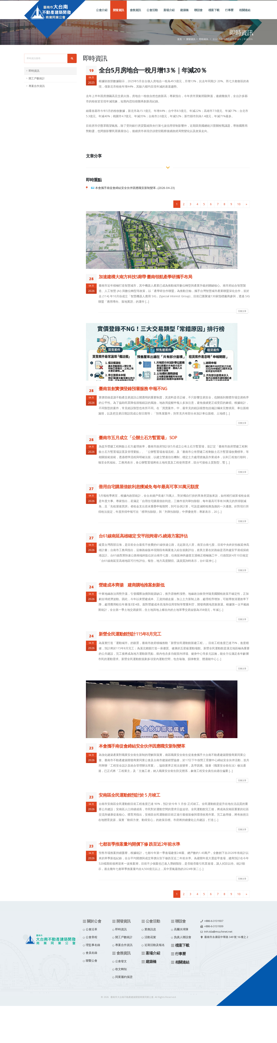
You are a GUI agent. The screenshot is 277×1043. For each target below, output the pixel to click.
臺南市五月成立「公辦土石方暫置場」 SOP (138, 437)
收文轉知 (121, 969)
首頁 (179, 39)
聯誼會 (198, 14)
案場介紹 (169, 14)
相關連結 (244, 14)
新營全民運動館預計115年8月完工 (130, 634)
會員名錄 (91, 953)
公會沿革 (91, 929)
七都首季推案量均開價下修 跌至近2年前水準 (139, 844)
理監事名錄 (93, 945)
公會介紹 (101, 14)
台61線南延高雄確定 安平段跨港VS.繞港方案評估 (143, 536)
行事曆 (229, 14)
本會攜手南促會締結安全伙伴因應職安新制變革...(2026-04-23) (135, 188)
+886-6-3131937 (213, 921)
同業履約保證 (124, 977)
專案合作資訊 (37, 86)
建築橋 (184, 14)
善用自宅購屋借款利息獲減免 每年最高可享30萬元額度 (149, 486)
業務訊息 (150, 929)
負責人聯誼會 (182, 937)
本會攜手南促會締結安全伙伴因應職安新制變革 (142, 746)
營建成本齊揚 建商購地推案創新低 (131, 585)
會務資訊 (135, 14)
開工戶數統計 (37, 78)
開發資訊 (118, 14)
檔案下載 (213, 14)
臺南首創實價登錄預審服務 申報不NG (133, 388)
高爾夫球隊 (181, 929)
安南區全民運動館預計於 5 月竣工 (129, 795)
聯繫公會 (91, 960)
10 (239, 204)
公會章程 (91, 937)
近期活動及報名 (154, 945)
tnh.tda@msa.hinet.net (218, 931)
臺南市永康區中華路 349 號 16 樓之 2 (226, 937)
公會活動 (152, 14)
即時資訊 (203, 39)
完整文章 (242, 311)
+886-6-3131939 (213, 926)
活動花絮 (150, 937)
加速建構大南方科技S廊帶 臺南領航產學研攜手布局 (145, 277)
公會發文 (121, 961)
